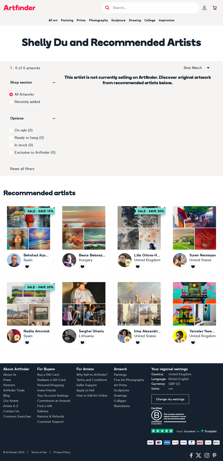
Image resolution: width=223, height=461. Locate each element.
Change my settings (170, 399)
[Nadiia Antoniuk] (28, 314)
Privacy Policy (62, 452)
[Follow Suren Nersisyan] (192, 266)
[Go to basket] (214, 7)
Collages (120, 401)
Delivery (42, 411)
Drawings (120, 395)
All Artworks (24, 94)
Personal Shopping (50, 385)
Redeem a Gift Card (51, 380)
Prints (81, 20)
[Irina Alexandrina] (139, 314)
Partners (9, 385)
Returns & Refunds (50, 416)
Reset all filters (22, 169)
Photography (98, 20)
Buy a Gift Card (48, 375)
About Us (9, 375)
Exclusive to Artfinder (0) (35, 152)
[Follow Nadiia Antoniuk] (27, 342)
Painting (67, 20)
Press (7, 380)
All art (53, 20)
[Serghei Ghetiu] (84, 314)
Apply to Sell (85, 390)
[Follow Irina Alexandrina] (137, 342)
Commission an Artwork (53, 401)
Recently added (27, 102)
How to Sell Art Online (91, 395)
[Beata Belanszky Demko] (84, 238)
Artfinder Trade (14, 390)
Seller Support (86, 385)
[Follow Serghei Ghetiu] (82, 342)
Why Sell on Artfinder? (92, 375)
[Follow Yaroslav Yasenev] (192, 342)
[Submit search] (107, 7)
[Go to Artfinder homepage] (19, 7)
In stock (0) (24, 145)
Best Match (197, 68)
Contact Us (11, 411)
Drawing (135, 20)
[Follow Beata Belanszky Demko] (82, 266)
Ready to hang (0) (29, 138)
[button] (33, 82)
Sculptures (121, 390)
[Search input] (153, 7)
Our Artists (11, 401)
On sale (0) (24, 130)
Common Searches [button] (17, 416)
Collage (149, 20)
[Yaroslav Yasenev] (194, 314)
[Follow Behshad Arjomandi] (27, 266)
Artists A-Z (10, 406)
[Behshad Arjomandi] (28, 238)
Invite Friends (46, 390)
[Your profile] (204, 7)
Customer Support (50, 422)
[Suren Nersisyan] (194, 238)
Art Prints (120, 385)
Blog (6, 395)
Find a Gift (44, 406)
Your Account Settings (53, 395)
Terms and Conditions (91, 380)
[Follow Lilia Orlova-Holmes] (137, 266)
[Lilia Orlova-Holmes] (139, 238)
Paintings (120, 375)
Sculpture (118, 20)
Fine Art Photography (129, 380)
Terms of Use (39, 452)
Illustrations (122, 406)
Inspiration (166, 20)
